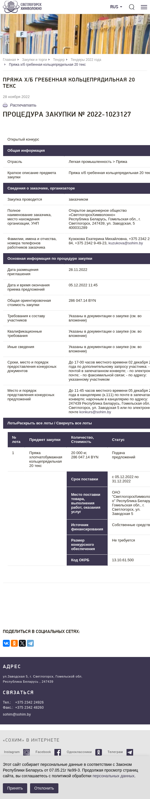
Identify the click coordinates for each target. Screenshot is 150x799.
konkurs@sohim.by (95, 412)
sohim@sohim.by (17, 714)
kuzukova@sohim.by (125, 243)
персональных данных (113, 776)
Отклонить (44, 788)
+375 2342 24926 (29, 702)
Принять (15, 788)
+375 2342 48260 (29, 708)
